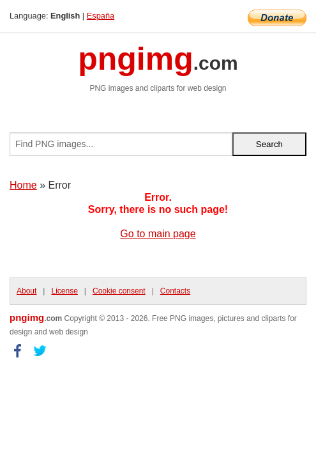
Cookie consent (119, 290)
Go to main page (157, 233)
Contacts (175, 290)
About (26, 290)
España (100, 15)
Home (23, 185)
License (64, 290)
